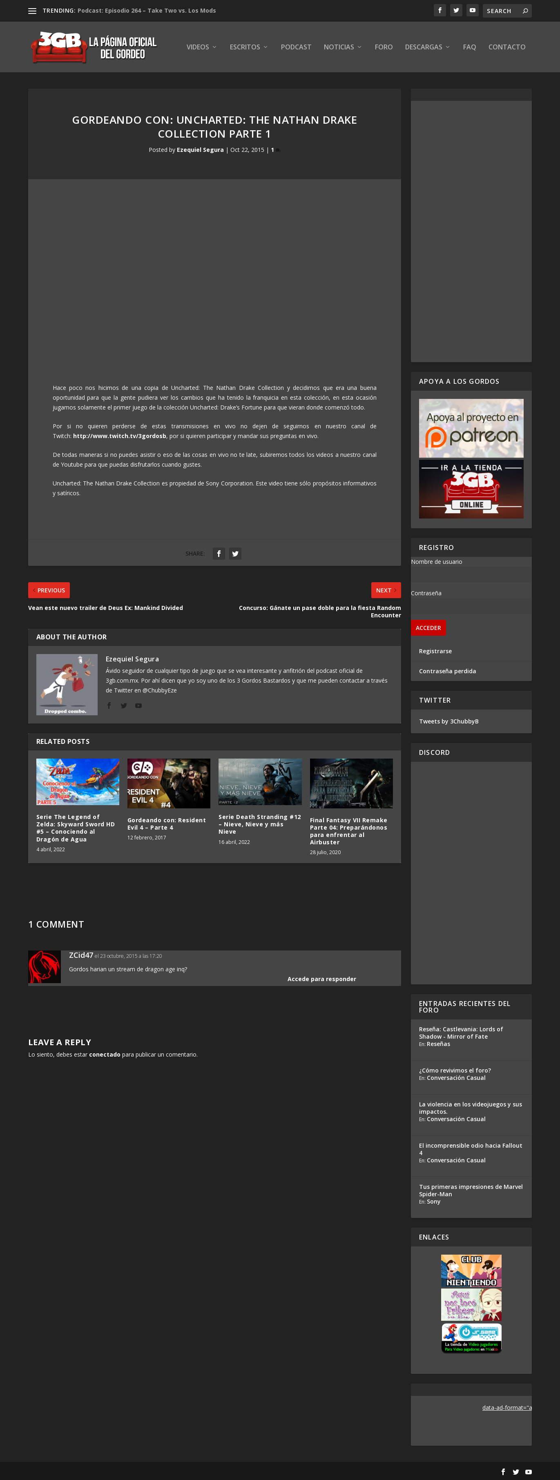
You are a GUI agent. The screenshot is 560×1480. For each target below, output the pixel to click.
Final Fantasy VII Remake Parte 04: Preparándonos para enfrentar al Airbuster (349, 831)
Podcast (296, 47)
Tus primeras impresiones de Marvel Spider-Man (471, 1190)
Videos (198, 47)
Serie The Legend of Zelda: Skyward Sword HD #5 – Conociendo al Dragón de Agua (75, 828)
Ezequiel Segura (200, 150)
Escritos (245, 47)
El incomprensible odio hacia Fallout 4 (470, 1149)
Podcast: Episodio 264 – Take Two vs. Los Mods (147, 10)
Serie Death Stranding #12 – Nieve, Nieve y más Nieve (260, 824)
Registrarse (435, 651)
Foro (384, 47)
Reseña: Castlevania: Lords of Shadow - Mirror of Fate (461, 1032)
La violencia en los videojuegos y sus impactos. (470, 1107)
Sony (434, 1201)
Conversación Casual (456, 1078)
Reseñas (438, 1044)
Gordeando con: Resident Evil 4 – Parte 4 (166, 823)
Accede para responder (322, 979)
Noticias (339, 47)
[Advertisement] (471, 231)
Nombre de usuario (436, 561)
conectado (104, 1054)
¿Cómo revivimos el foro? (455, 1070)
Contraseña (426, 593)
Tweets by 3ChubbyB (449, 721)
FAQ (469, 47)
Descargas (423, 47)
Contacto (507, 47)
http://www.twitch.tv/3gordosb (119, 436)
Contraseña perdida (447, 671)
